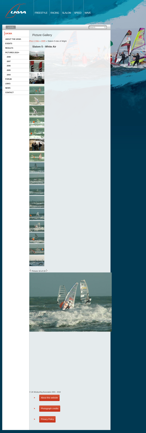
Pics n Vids (34, 41)
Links (7, 84)
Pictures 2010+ (12, 53)
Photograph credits (50, 408)
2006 (9, 66)
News (7, 88)
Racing (54, 13)
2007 (9, 61)
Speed (77, 13)
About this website (49, 398)
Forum (8, 79)
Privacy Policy (47, 419)
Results (9, 48)
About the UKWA (13, 39)
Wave (88, 13)
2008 (9, 57)
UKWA (8, 33)
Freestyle (41, 13)
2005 (9, 70)
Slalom (66, 13)
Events (8, 44)
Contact (9, 92)
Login (10, 27)
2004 (9, 75)
